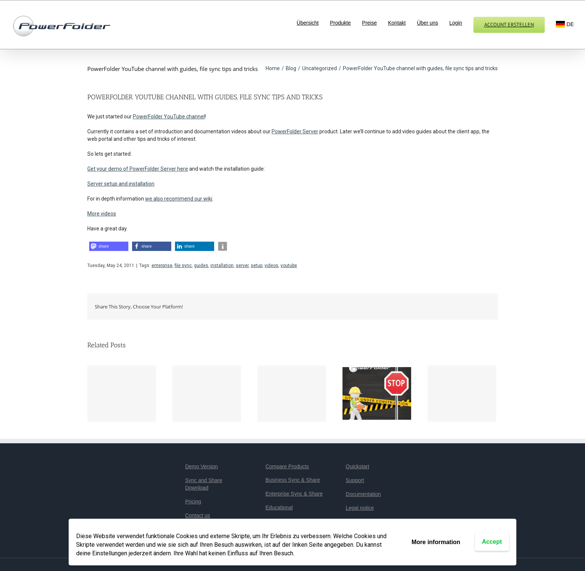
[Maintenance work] (291, 394)
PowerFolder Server (295, 131)
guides (201, 265)
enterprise (161, 265)
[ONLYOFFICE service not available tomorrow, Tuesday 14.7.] (206, 394)
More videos (101, 214)
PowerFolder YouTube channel (169, 117)
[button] (108, 246)
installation (222, 265)
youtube (289, 265)
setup (256, 265)
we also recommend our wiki (178, 199)
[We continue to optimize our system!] (376, 393)
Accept (492, 542)
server (242, 265)
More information (436, 542)
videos (271, 265)
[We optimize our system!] (462, 394)
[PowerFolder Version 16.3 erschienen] (121, 394)
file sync (183, 265)
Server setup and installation (120, 184)
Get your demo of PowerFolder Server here (137, 169)
